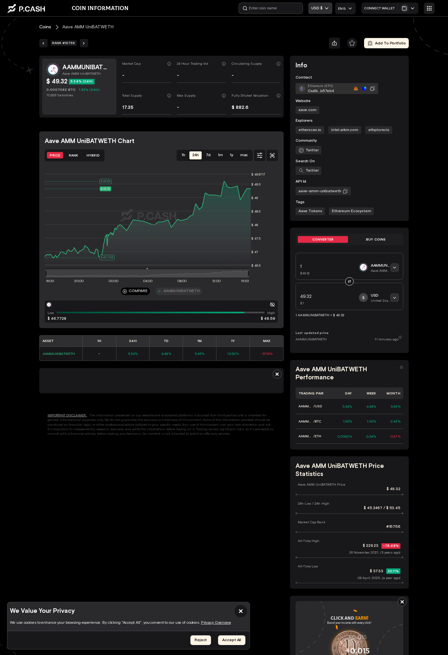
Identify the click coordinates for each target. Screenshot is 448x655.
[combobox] (345, 8)
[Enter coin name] (271, 8)
